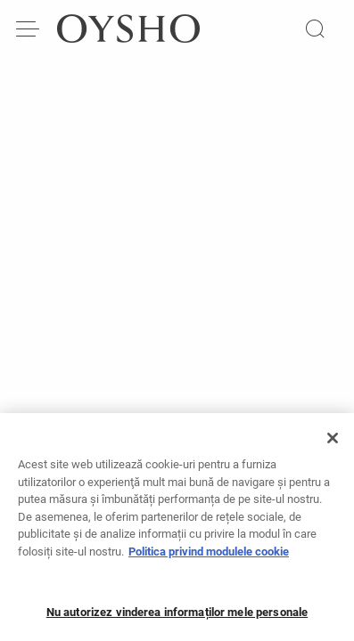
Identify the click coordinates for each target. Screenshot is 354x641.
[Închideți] (332, 443)
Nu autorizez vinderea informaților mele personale (177, 617)
